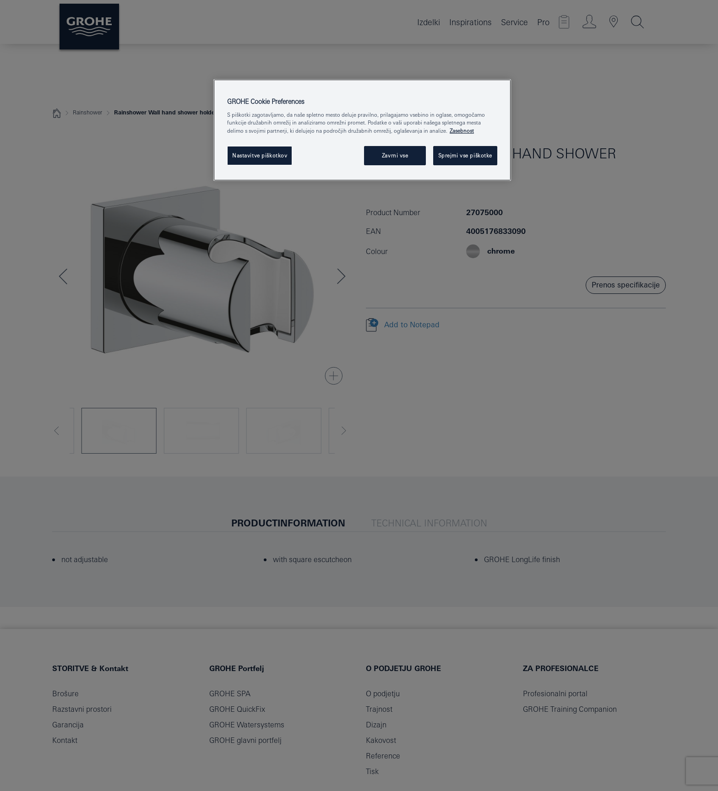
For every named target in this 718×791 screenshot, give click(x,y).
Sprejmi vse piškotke (465, 155)
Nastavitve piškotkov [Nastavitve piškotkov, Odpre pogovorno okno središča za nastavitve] (259, 155)
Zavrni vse (395, 155)
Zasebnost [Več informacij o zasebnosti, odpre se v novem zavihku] (462, 131)
